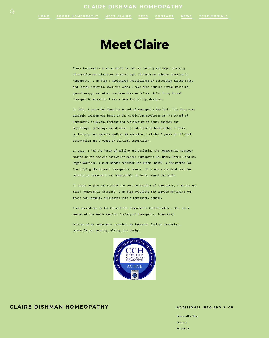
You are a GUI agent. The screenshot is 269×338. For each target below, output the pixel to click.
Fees (143, 16)
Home (44, 16)
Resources (183, 328)
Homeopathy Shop (187, 316)
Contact (164, 16)
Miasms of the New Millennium (95, 157)
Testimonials (213, 16)
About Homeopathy (77, 16)
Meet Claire (118, 16)
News (186, 16)
